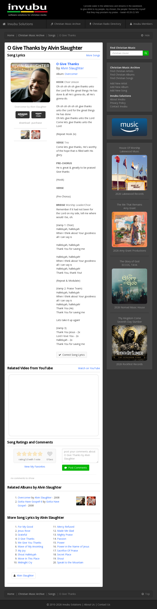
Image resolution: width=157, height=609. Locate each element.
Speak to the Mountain (70, 562)
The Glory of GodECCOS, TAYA (129, 263)
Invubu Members (141, 23)
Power (61, 542)
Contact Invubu (118, 106)
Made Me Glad (65, 530)
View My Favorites (34, 466)
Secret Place (64, 554)
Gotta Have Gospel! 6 (30, 501)
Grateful (22, 534)
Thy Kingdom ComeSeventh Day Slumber (129, 319)
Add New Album (119, 87)
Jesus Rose (24, 530)
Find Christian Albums (122, 74)
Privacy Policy (118, 103)
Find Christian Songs (121, 78)
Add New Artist (118, 83)
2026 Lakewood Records (129, 193)
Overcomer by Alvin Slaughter (30, 106)
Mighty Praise (65, 534)
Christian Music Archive (66, 23)
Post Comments (75, 467)
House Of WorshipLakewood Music (129, 149)
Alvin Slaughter (72, 68)
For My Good (25, 526)
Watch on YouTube (89, 368)
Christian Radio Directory (105, 23)
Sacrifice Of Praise (67, 550)
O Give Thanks (26, 538)
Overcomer (71, 74)
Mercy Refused (65, 526)
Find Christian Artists (121, 71)
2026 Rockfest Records (129, 364)
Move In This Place (29, 558)
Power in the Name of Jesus (73, 546)
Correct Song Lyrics (72, 354)
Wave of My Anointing (30, 546)
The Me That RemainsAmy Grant (129, 206)
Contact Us (104, 604)
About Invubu (117, 99)
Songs (51, 35)
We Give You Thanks (29, 542)
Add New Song (118, 90)
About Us (89, 604)
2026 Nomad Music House (129, 307)
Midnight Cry (25, 562)
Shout (60, 558)
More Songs (93, 55)
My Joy (22, 550)
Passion (61, 538)
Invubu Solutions (18, 24)
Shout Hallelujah (27, 554)
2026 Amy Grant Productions (129, 250)
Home (10, 35)
